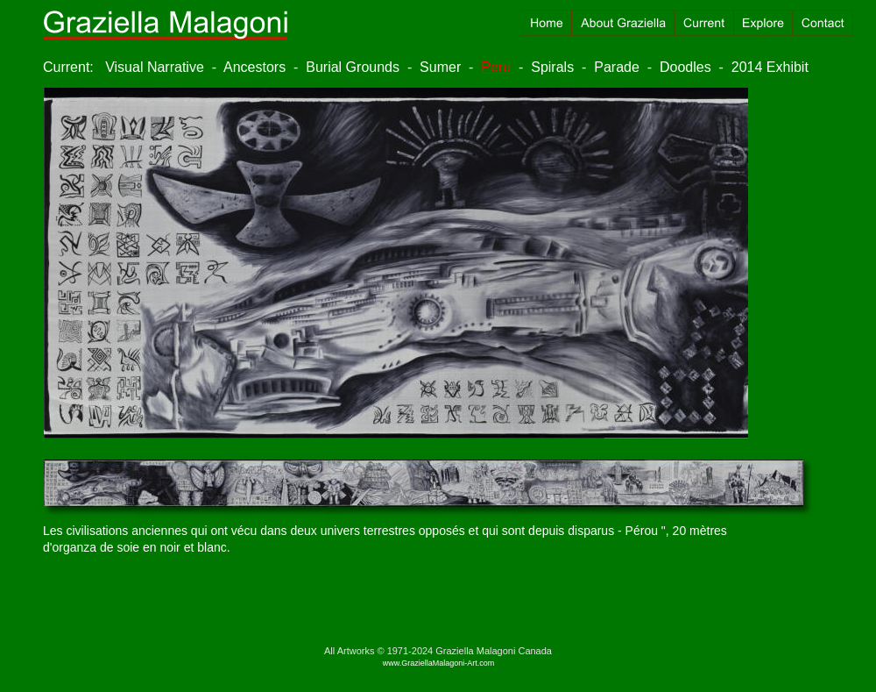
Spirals (552, 67)
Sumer (440, 67)
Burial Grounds (352, 67)
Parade (616, 67)
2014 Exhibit (770, 67)
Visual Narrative (154, 67)
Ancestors (254, 67)
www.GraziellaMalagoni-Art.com (439, 663)
